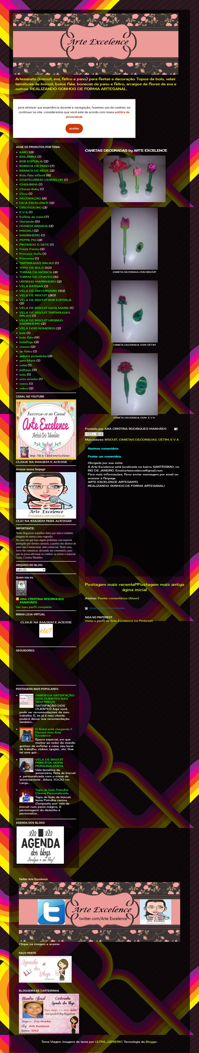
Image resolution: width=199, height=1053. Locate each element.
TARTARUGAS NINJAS (36, 263)
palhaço (25, 369)
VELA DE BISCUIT (33, 295)
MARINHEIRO (29, 235)
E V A (174, 439)
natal (23, 365)
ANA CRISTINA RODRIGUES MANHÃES (42, 600)
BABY (23, 152)
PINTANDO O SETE (34, 244)
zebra (23, 388)
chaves (24, 346)
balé (22, 333)
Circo (23, 193)
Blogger (151, 1041)
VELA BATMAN (31, 286)
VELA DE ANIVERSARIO (38, 290)
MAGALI (26, 230)
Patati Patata (29, 249)
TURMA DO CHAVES (35, 276)
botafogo (26, 342)
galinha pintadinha (33, 356)
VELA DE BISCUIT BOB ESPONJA (45, 300)
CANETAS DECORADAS (138, 439)
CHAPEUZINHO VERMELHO (41, 179)
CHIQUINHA (28, 184)
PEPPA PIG (28, 240)
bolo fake (26, 337)
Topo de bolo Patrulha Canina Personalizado (51, 791)
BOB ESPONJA (31, 161)
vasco (23, 383)
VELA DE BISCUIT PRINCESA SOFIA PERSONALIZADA (49, 763)
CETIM (163, 439)
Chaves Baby (29, 189)
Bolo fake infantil (32, 175)
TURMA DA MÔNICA (35, 272)
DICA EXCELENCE (34, 202)
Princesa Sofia (30, 253)
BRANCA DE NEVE (34, 170)
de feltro (25, 351)
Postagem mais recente (109, 584)
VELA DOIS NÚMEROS (37, 328)
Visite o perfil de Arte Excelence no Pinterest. (119, 620)
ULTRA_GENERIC (108, 1041)
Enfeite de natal (31, 216)
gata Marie (27, 360)
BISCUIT (111, 439)
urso (22, 374)
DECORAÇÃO (30, 198)
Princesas (26, 258)
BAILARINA (28, 156)
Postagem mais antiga (160, 584)
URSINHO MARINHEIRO (37, 281)
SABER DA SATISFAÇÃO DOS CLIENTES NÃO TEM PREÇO (54, 698)
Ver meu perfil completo (34, 607)
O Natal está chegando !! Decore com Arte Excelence (53, 732)
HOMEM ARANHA (33, 226)
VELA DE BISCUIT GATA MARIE (44, 308)
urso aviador (28, 379)
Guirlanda (26, 221)
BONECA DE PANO (34, 166)
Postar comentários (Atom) (118, 598)
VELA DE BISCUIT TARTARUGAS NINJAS (44, 314)
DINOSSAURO (30, 207)
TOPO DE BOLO (31, 267)
